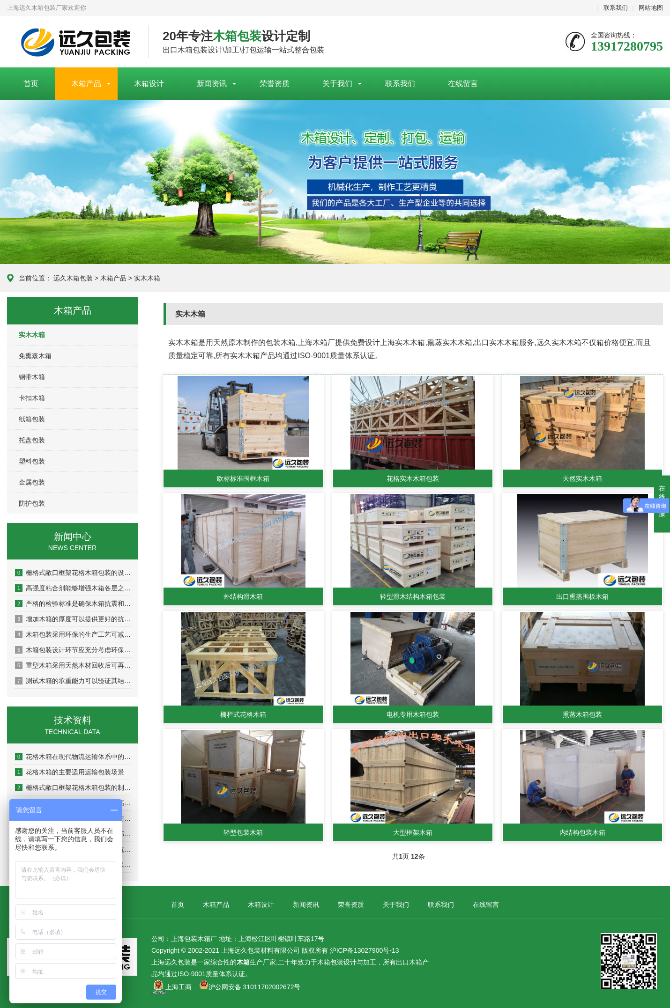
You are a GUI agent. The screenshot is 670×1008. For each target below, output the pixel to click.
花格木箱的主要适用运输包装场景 (69, 772)
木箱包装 (330, 962)
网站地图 (651, 7)
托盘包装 (32, 440)
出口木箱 (409, 962)
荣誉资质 (275, 84)
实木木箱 (147, 278)
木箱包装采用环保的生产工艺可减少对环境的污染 (73, 634)
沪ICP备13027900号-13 (364, 950)
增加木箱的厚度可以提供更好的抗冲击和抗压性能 (73, 619)
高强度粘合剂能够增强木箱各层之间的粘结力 (73, 588)
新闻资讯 (212, 84)
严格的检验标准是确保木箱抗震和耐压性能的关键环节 (73, 603)
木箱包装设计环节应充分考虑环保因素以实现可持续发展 (73, 650)
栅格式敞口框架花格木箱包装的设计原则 (73, 572)
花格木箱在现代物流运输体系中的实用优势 (73, 756)
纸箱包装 (32, 419)
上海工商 (178, 987)
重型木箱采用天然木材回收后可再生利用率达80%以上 (73, 665)
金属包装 (32, 482)
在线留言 (463, 84)
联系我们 (615, 7)
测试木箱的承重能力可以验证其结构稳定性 (73, 680)
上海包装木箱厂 (70, 42)
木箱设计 (149, 84)
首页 (30, 84)
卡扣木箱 (32, 398)
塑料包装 (32, 461)
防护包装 (32, 503)
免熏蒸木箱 (35, 356)
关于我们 (337, 84)
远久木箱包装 (73, 278)
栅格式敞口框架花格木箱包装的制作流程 (73, 787)
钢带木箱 (32, 377)
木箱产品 (86, 84)
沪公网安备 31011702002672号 (250, 987)
